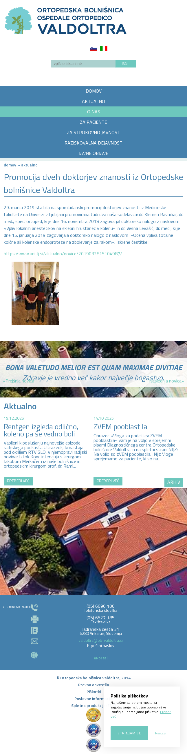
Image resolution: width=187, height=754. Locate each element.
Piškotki (94, 692)
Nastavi (160, 733)
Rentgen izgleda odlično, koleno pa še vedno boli (41, 430)
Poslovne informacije (93, 698)
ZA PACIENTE (93, 122)
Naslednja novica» (166, 380)
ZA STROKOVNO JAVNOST (93, 132)
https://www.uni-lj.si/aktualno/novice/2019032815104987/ (63, 253)
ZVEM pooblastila (120, 426)
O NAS (93, 111)
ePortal (101, 658)
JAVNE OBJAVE (93, 153)
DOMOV (94, 90)
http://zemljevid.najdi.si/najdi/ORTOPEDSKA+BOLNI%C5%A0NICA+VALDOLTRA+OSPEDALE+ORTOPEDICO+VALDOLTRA (93, 536)
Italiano (103, 48)
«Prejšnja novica (18, 380)
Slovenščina (93, 48)
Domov (10, 165)
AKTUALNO (93, 101)
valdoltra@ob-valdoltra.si (100, 640)
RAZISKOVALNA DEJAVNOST (93, 142)
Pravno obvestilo (93, 685)
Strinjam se (129, 733)
